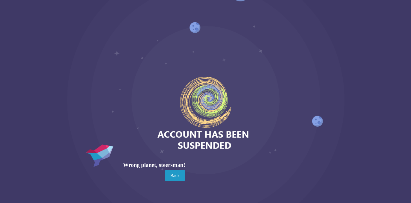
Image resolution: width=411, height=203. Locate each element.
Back (175, 175)
